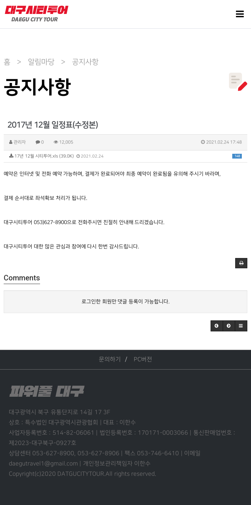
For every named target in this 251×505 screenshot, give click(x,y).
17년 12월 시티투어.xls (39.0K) (125, 156)
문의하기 (110, 359)
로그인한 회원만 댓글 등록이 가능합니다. (126, 301)
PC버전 (143, 359)
